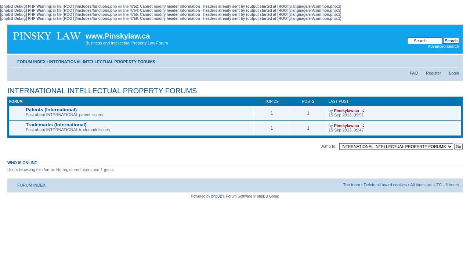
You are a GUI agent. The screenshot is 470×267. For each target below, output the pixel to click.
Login (454, 73)
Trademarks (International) (56, 124)
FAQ (414, 73)
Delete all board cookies (385, 185)
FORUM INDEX (31, 61)
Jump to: (328, 146)
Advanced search (443, 46)
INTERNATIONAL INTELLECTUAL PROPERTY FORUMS (102, 61)
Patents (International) (51, 109)
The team (351, 185)
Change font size (453, 60)
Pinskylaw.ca (346, 110)
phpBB (216, 196)
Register (433, 73)
